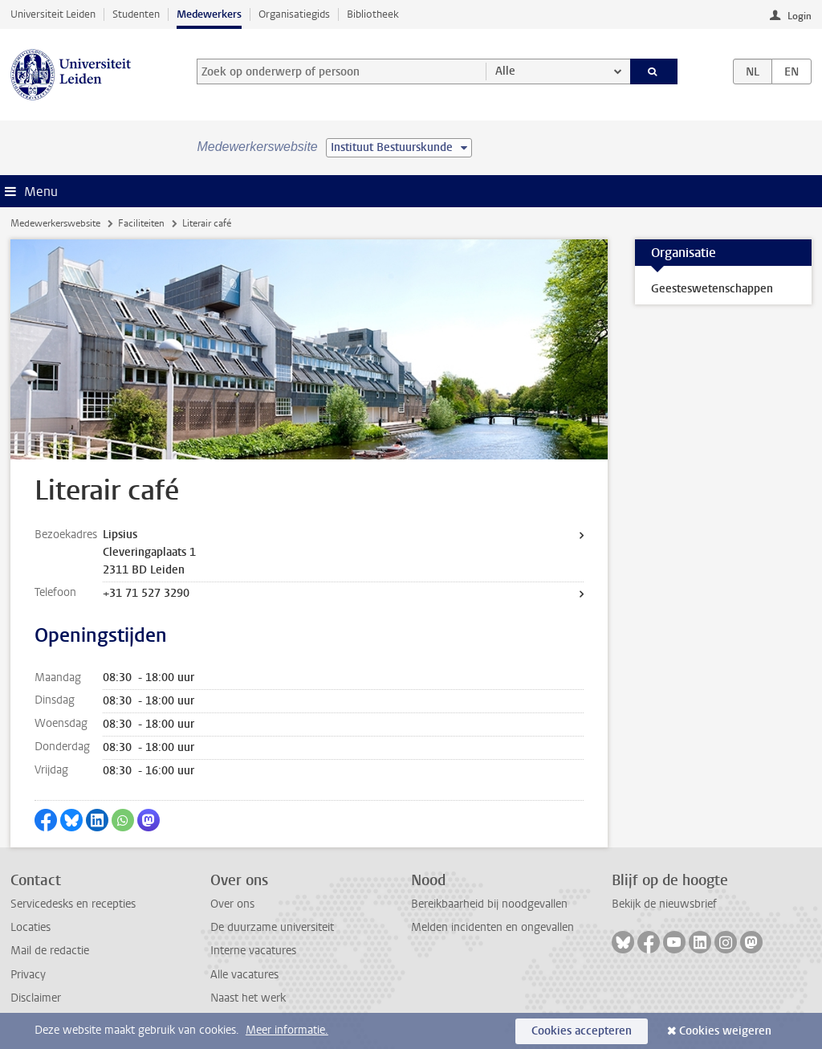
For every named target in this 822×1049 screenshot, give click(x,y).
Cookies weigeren (725, 1031)
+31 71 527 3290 (146, 593)
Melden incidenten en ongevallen (492, 927)
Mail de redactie (49, 950)
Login (799, 16)
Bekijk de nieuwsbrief (664, 904)
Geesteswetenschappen (712, 288)
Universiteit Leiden (53, 14)
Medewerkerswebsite (55, 223)
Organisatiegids (294, 14)
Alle (505, 71)
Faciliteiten (141, 223)
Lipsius (120, 534)
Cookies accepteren (581, 1031)
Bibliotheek (373, 14)
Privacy (28, 974)
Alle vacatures (244, 974)
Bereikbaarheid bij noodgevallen (489, 904)
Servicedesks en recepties (73, 904)
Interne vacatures (253, 950)
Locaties (30, 927)
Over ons (232, 904)
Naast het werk (248, 998)
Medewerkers (209, 14)
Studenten (136, 14)
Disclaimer (35, 998)
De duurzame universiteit (272, 927)
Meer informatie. (287, 1030)
